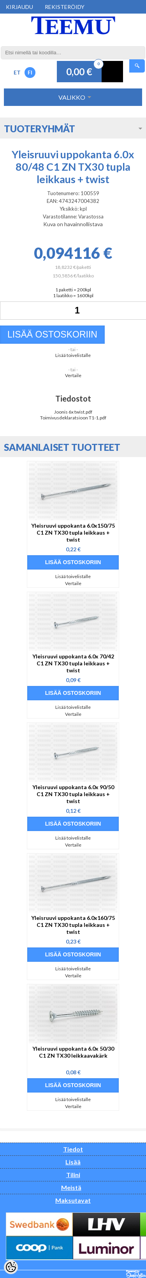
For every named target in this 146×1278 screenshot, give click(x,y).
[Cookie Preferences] (11, 1267)
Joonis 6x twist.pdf (73, 412)
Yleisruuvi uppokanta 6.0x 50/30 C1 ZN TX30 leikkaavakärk (73, 1052)
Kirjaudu (19, 6)
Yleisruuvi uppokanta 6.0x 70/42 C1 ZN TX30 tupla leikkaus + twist (73, 663)
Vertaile (73, 375)
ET (17, 72)
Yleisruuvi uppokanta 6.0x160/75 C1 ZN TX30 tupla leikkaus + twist (73, 924)
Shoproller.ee (136, 1274)
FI (30, 72)
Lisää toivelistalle (73, 355)
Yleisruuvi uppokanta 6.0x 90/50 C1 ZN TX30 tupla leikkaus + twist (73, 794)
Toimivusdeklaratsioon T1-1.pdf (73, 418)
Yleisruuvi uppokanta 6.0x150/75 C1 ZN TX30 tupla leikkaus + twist (73, 532)
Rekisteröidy (64, 6)
